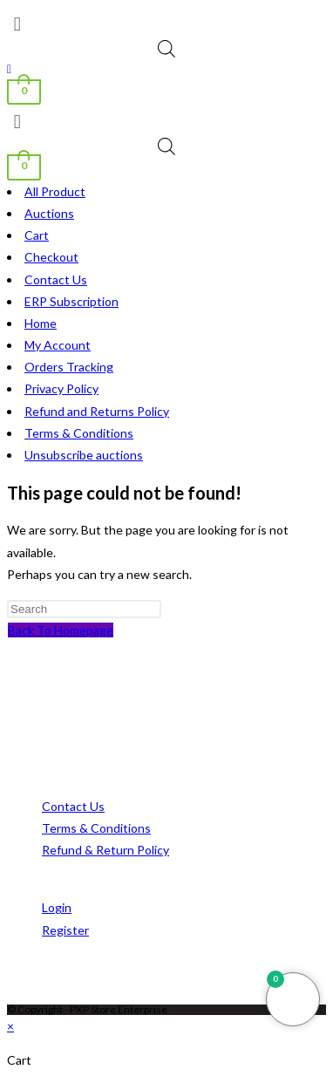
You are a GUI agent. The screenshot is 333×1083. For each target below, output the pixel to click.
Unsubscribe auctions (83, 454)
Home (40, 323)
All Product (54, 191)
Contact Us (55, 279)
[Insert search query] (84, 609)
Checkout (51, 256)
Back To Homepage (60, 630)
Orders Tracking (68, 366)
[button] (166, 23)
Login (56, 907)
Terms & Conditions (78, 433)
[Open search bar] (166, 48)
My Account (57, 344)
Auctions (49, 213)
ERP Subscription (71, 301)
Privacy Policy (61, 388)
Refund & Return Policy (105, 849)
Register (65, 930)
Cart (36, 235)
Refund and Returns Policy (96, 411)
